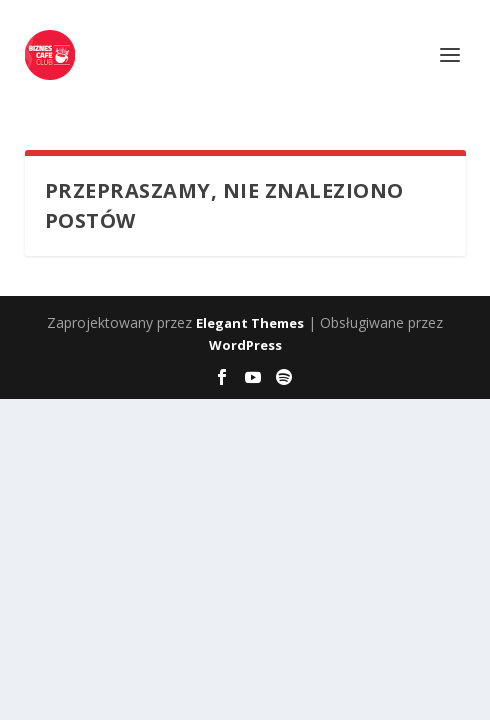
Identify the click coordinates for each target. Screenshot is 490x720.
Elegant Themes (250, 323)
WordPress (245, 345)
